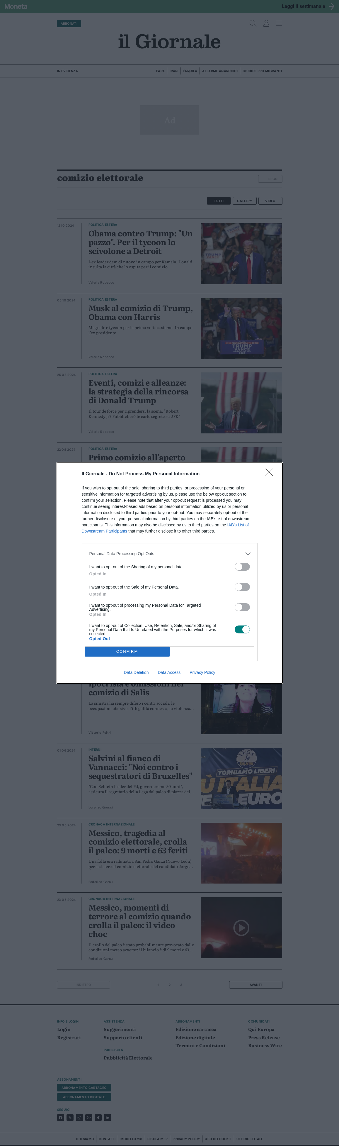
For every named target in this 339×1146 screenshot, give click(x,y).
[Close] (271, 474)
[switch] (242, 567)
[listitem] (169, 554)
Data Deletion (136, 672)
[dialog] (169, 573)
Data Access (169, 672)
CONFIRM (127, 651)
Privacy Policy (202, 672)
